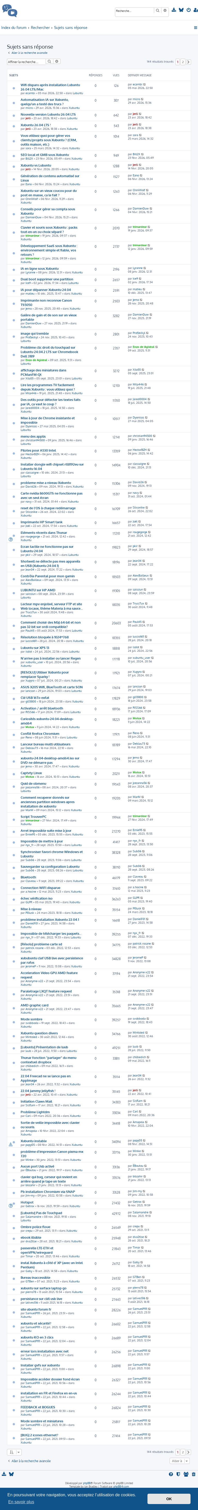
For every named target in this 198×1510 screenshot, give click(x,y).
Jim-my (30, 1195)
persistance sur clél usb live (41, 1298)
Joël (28, 526)
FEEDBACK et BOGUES (38, 1407)
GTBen (30, 1281)
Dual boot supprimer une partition (47, 279)
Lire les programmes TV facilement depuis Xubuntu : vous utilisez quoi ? (48, 387)
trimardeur (32, 235)
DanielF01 (32, 923)
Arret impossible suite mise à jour (46, 830)
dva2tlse (31, 1241)
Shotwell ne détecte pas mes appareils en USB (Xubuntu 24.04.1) (50, 563)
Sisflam (30, 1105)
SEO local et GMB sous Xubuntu (45, 154)
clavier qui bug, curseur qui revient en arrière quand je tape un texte (49, 1179)
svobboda (32, 1023)
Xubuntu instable (34, 1141)
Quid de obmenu (33, 783)
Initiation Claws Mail (36, 1101)
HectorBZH (32, 454)
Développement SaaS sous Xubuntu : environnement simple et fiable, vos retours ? (49, 250)
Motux (30, 727)
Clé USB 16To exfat (35, 697)
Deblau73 (32, 748)
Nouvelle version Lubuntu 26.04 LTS (48, 114)
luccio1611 (31, 641)
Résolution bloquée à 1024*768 (45, 637)
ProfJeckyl (32, 337)
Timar (29, 1256)
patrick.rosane (35, 948)
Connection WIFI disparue (40, 887)
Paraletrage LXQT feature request (46, 991)
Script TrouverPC (33, 816)
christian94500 (35, 440)
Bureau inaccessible (35, 1277)
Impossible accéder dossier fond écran (50, 1379)
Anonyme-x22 (34, 981)
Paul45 (30, 630)
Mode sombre (31, 1019)
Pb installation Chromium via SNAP (48, 1191)
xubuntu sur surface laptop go (44, 1288)
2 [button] (183, 62)
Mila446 (31, 393)
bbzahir (30, 1185)
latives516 (32, 1302)
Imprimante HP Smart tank (41, 522)
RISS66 (30, 712)
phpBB (86, 1483)
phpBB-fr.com (121, 1486)
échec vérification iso (37, 898)
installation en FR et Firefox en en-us (49, 1393)
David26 (31, 486)
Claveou (31, 881)
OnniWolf (32, 199)
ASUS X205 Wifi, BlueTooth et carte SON (52, 687)
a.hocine (31, 891)
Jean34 (30, 569)
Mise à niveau (31, 909)
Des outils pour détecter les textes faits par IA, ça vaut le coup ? (50, 401)
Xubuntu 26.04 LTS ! (36, 125)
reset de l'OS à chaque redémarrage (48, 508)
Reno (29, 737)
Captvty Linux (31, 773)
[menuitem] (174, 10)
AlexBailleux (34, 580)
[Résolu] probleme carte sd (41, 944)
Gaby (29, 1271)
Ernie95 (30, 834)
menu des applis (33, 436)
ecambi (30, 93)
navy (28, 501)
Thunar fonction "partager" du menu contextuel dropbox (48, 1059)
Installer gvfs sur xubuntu (40, 1365)
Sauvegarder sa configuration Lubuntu (50, 866)
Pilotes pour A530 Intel (38, 450)
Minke (30, 1160)
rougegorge (33, 536)
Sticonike (31, 512)
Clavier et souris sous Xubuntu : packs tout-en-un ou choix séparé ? (49, 229)
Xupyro (30, 680)
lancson (30, 691)
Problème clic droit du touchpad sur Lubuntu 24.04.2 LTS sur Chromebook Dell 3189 (49, 351)
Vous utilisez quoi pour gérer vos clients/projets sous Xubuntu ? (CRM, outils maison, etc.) (49, 139)
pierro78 (31, 1292)
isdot (29, 651)
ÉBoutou (31, 1170)
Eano (29, 184)
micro (29, 108)
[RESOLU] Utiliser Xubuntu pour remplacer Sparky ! (45, 674)
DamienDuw (34, 217)
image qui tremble (35, 333)
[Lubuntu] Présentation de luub (44, 1047)
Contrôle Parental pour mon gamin (48, 576)
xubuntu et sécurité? (36, 1323)
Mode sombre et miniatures (42, 1421)
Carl (28, 1116)
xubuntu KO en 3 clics (37, 1337)
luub (28, 1051)
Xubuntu (74, 108)
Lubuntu (78, 93)
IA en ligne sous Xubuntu (40, 268)
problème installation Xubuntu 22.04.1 (50, 919)
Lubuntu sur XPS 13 (35, 647)
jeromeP (31, 966)
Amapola (31, 1131)
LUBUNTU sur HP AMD (38, 590)
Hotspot (27, 1202)
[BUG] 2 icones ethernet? (39, 1435)
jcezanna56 (32, 787)
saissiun (31, 594)
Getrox (30, 1206)
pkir (28, 555)
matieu (30, 293)
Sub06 (30, 860)
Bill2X (29, 158)
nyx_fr (30, 845)
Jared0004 (32, 408)
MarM (29, 810)
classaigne (32, 472)
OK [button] (169, 1499)
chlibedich (32, 1066)
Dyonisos (31, 426)
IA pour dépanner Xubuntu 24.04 (46, 289)
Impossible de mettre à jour (42, 841)
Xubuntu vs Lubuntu (36, 165)
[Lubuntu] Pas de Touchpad (41, 1212)
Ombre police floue (35, 1226)
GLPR (29, 902)
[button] (188, 62)
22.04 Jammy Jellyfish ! (38, 1090)
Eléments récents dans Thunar (44, 532)
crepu (29, 1230)
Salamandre (33, 1217)
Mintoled (31, 1037)
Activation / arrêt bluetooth (42, 708)
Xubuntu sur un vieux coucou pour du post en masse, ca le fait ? (49, 192)
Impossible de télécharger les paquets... (51, 933)
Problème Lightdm (35, 1112)
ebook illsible (31, 1237)
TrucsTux (31, 612)
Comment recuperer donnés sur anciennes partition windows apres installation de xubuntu (48, 801)
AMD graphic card (34, 1005)
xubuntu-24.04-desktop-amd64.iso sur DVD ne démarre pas (50, 760)
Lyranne (30, 272)
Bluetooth (28, 877)
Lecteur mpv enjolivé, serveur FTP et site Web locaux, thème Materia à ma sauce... (52, 606)
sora (28, 148)
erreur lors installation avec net (45, 1351)
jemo (29, 308)
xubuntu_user (34, 662)
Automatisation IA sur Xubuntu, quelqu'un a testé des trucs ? (45, 101)
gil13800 (31, 701)
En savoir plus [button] (21, 1502)
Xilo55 (30, 378)
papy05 (30, 1145)
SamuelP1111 (33, 1313)
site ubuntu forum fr (36, 1309)
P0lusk (30, 913)
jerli (28, 118)
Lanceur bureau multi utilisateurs (45, 744)
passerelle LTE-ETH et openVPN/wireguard (37, 1250)
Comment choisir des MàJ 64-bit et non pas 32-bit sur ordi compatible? (51, 624)
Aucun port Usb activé (37, 1166)
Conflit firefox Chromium (40, 733)
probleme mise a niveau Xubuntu (46, 482)
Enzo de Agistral (36, 360)
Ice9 (28, 283)
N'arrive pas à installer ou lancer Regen (51, 658)
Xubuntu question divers (39, 1033)
